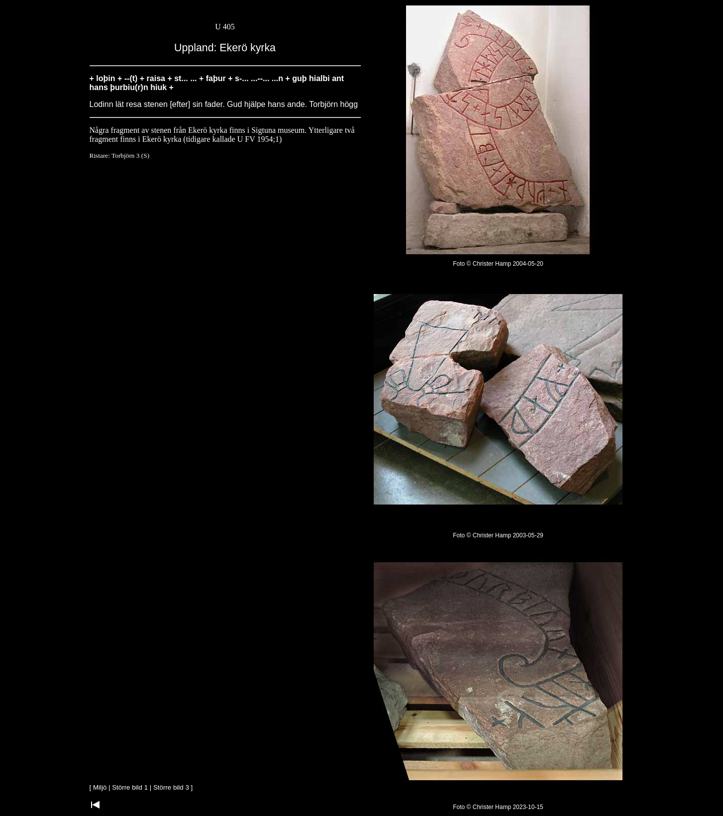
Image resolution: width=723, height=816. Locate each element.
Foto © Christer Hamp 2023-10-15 (498, 807)
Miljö (99, 787)
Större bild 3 (171, 787)
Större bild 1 (130, 787)
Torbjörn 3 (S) (130, 155)
